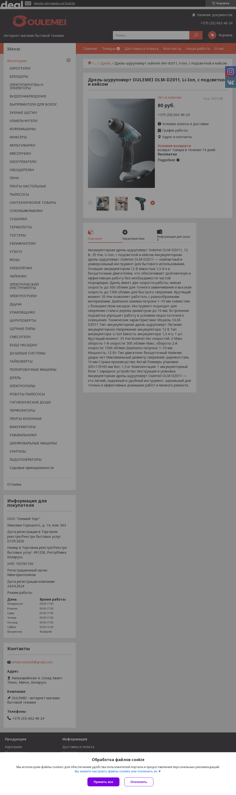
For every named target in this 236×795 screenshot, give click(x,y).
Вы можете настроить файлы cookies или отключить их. (116, 771)
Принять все (103, 782)
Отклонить (139, 782)
